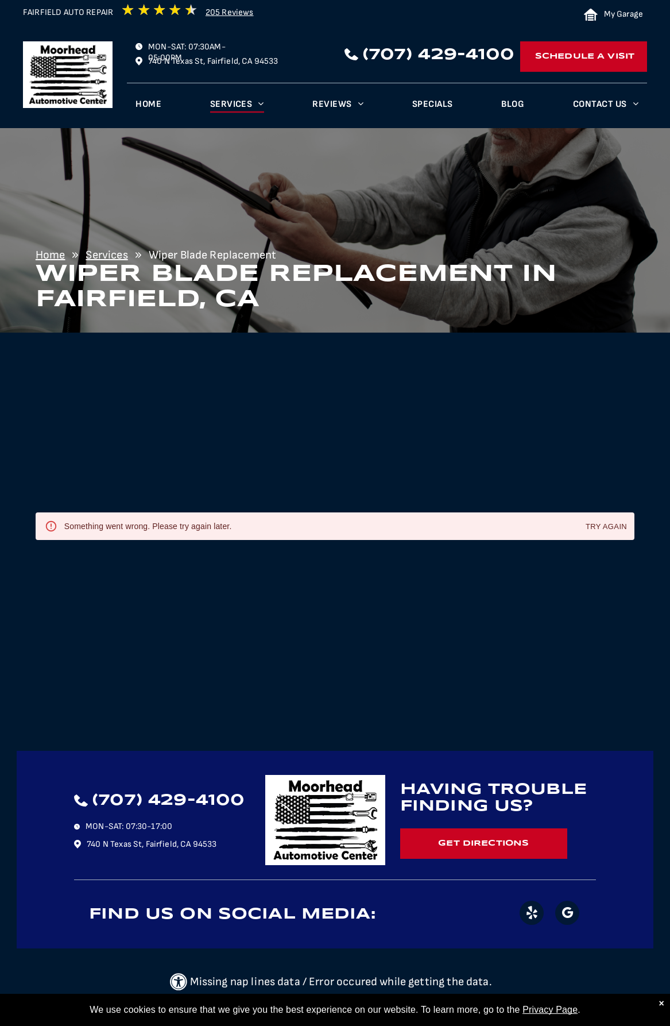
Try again (606, 527)
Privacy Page (550, 1010)
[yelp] (532, 914)
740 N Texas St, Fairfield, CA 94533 (213, 61)
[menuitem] (148, 107)
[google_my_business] (567, 914)
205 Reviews (230, 12)
